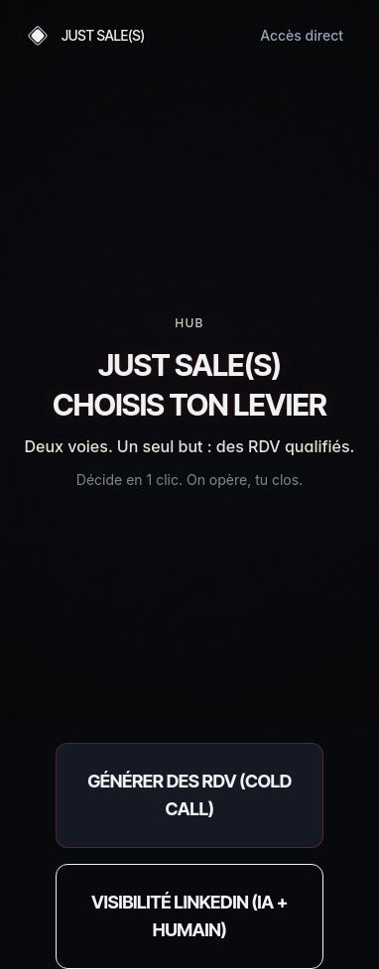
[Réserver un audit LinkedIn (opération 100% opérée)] (189, 916)
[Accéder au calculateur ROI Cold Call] (189, 795)
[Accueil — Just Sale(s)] (84, 36)
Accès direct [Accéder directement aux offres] (301, 35)
